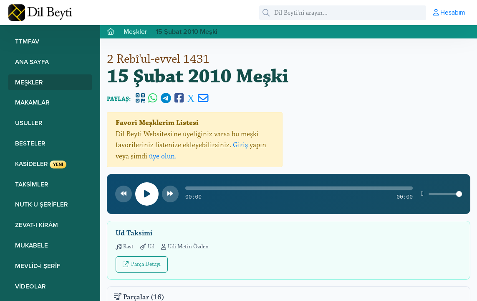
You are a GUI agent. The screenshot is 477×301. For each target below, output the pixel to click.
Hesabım (449, 12)
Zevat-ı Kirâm (36, 224)
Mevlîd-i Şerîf (38, 265)
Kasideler (40, 163)
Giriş (240, 145)
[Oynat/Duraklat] (147, 194)
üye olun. (163, 156)
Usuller (29, 122)
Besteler (30, 143)
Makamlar (32, 102)
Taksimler (31, 184)
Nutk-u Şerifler (41, 204)
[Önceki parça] (123, 194)
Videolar (30, 286)
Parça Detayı (142, 264)
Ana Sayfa (32, 61)
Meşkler (29, 82)
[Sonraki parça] (170, 194)
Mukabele (31, 245)
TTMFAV (27, 41)
